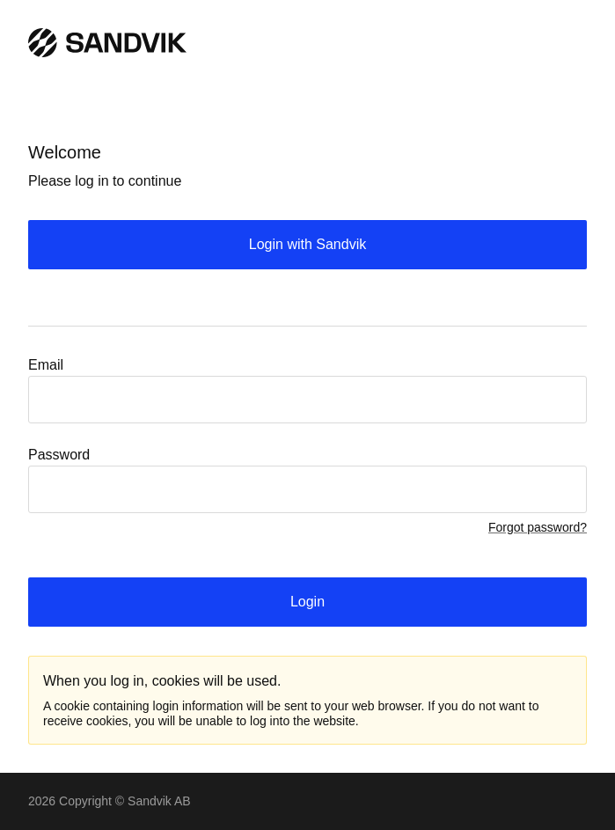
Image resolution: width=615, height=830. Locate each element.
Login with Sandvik (307, 244)
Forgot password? (537, 527)
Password (59, 454)
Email (45, 364)
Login (307, 601)
